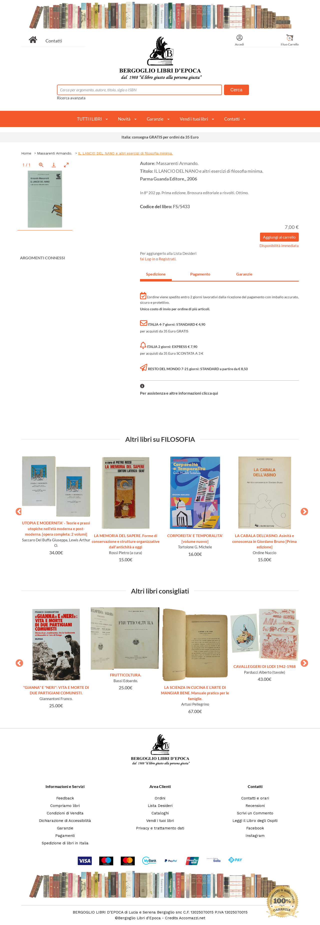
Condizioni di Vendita (65, 813)
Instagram (255, 835)
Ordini (160, 798)
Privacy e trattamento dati (160, 828)
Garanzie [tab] (244, 274)
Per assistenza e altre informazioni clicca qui (179, 393)
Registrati (167, 259)
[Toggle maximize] (66, 165)
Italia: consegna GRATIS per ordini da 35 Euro (160, 137)
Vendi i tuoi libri (194, 119)
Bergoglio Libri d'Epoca (139, 918)
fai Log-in (148, 259)
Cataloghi (160, 813)
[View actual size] (41, 165)
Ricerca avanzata (71, 98)
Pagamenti (65, 835)
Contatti (54, 40)
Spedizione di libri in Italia (65, 843)
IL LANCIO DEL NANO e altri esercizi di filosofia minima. (125, 153)
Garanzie (155, 119)
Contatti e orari (255, 798)
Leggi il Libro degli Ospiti (255, 820)
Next (302, 510)
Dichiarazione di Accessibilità (65, 820)
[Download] (54, 165)
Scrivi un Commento (255, 813)
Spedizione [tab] (156, 274)
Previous (17, 510)
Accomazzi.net (192, 918)
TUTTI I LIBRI (89, 119)
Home (26, 153)
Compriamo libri (65, 805)
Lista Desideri (160, 805)
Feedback (65, 798)
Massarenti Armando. (54, 153)
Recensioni (255, 805)
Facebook (255, 828)
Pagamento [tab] (200, 274)
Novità (124, 119)
